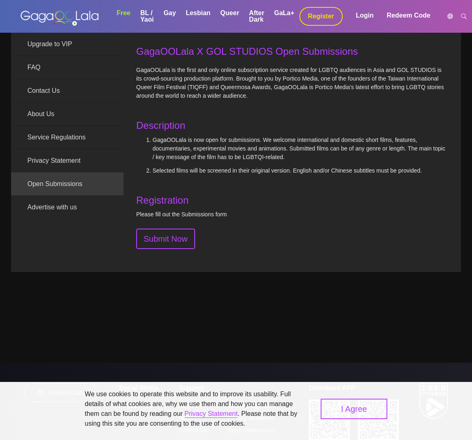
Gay (170, 12)
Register (321, 16)
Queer (229, 12)
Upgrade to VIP (49, 43)
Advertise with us (52, 207)
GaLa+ (284, 12)
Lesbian (198, 12)
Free (123, 12)
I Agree (354, 408)
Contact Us (43, 90)
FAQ (33, 67)
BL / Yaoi (147, 16)
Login (365, 15)
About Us (40, 113)
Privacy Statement (54, 160)
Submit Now (166, 238)
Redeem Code (409, 15)
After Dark (256, 16)
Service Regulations (56, 137)
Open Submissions (54, 183)
